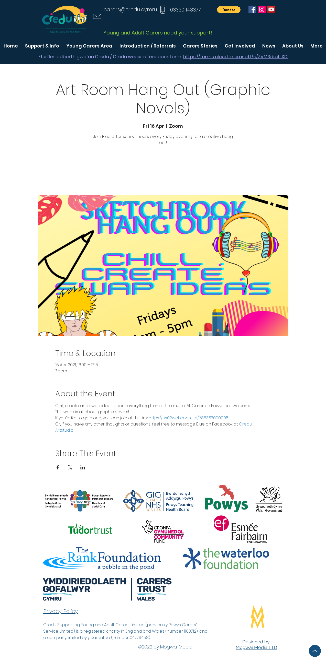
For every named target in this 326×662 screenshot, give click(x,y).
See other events (163, 171)
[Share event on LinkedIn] (82, 467)
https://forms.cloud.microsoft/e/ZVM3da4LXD (235, 56)
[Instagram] (262, 9)
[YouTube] (271, 9)
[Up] (315, 651)
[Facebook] (252, 9)
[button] (229, 9)
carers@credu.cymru (130, 9)
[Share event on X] (70, 467)
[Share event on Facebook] (57, 467)
